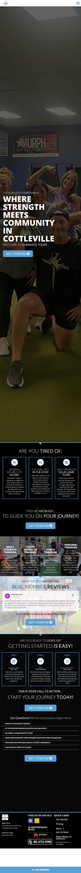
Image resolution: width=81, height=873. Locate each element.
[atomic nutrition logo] (40, 835)
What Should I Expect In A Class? (18, 747)
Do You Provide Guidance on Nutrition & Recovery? (26, 728)
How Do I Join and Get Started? (17, 724)
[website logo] (14, 3)
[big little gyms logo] (40, 842)
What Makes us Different (63, 837)
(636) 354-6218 (7, 835)
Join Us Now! (62, 832)
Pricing (59, 824)
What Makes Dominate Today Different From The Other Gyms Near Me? (33, 738)
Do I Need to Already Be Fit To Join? (19, 733)
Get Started (62, 819)
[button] (78, 3)
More (60, 829)
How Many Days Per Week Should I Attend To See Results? (28, 743)
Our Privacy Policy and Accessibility (62, 843)
